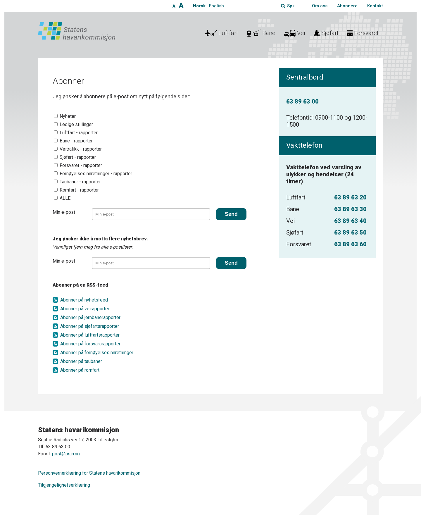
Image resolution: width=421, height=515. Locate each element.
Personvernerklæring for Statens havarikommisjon (89, 473)
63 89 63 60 (350, 244)
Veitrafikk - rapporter (81, 149)
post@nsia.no (66, 454)
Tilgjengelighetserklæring (64, 485)
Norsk (199, 5)
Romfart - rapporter (79, 190)
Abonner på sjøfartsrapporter (89, 326)
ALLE (65, 198)
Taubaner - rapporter (80, 182)
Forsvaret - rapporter (81, 165)
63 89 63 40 (350, 220)
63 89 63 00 (302, 101)
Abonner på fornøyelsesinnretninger (96, 352)
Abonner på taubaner (81, 361)
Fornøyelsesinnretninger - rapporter (96, 173)
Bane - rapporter (76, 141)
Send (231, 214)
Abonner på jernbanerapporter (90, 317)
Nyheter (68, 116)
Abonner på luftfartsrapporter (90, 335)
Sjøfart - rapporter (78, 157)
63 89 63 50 (350, 232)
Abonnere (347, 5)
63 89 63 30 (350, 209)
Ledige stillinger (76, 124)
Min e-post (64, 212)
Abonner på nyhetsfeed (84, 300)
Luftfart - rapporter (79, 132)
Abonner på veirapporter (84, 308)
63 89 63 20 (350, 197)
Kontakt (375, 5)
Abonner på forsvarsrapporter (90, 344)
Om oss (319, 5)
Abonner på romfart (79, 370)
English (216, 5)
